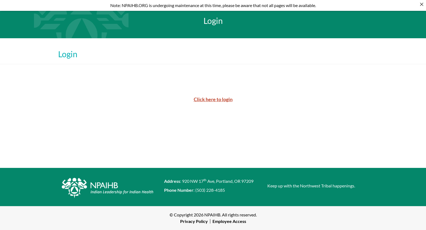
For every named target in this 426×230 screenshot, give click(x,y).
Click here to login (213, 99)
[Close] (421, 4)
